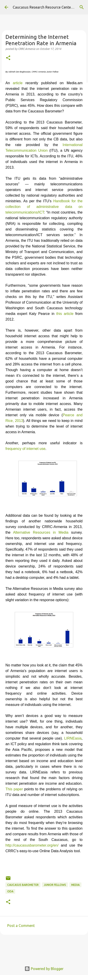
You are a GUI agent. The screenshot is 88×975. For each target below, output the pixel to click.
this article (64, 314)
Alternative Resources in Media (40, 532)
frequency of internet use (25, 449)
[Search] (81, 7)
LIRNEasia (72, 738)
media (75, 884)
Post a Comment (21, 926)
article (18, 83)
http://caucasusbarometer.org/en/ (32, 845)
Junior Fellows (55, 884)
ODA (10, 891)
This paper (14, 789)
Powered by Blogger (44, 969)
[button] (8, 58)
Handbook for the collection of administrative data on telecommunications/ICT (44, 206)
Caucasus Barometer (23, 884)
